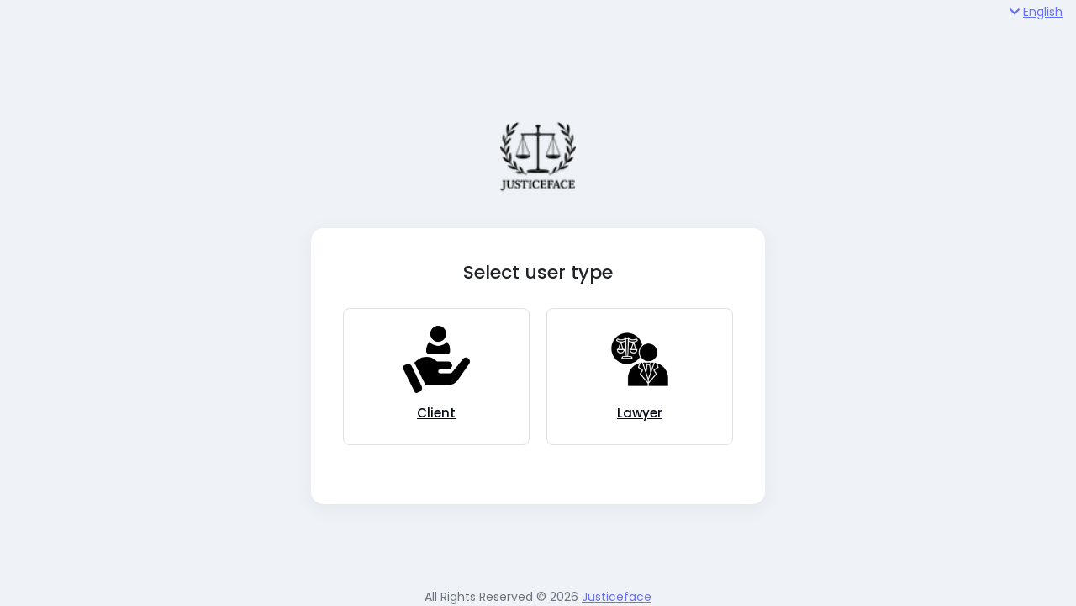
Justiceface (616, 596)
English (1036, 11)
